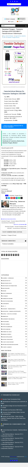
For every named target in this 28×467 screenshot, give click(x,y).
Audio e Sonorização (7, 293)
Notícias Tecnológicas (8, 339)
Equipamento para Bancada (8, 319)
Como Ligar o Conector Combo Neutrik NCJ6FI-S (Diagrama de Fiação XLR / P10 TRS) (16, 361)
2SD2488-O (6, 160)
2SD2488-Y (6, 164)
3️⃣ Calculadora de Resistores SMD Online (11, 410)
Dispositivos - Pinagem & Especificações (12, 311)
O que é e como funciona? (8, 342)
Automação (5, 296)
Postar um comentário (8, 244)
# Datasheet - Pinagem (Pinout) (15, 195)
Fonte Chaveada (6, 324)
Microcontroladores (7, 337)
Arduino (4, 291)
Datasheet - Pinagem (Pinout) (13, 37)
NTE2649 (3, 176)
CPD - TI (4, 306)
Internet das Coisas (7, 332)
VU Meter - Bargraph (7, 347)
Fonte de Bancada (6, 329)
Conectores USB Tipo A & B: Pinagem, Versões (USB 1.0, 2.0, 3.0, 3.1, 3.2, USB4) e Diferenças (17, 373)
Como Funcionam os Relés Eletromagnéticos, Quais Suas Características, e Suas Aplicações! (17, 367)
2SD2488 (6, 166)
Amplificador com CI (7, 283)
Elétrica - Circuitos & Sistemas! (10, 314)
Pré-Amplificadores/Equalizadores (10, 344)
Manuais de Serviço (7, 334)
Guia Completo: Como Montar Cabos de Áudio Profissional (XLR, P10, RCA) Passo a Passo (17, 355)
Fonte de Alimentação (7, 327)
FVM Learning (13, 456)
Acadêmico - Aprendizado (8, 278)
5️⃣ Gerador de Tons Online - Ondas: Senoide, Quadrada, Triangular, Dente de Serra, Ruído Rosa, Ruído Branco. (13, 418)
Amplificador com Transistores (10, 286)
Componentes (6, 304)
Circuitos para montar (8, 301)
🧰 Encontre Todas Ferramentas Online (10, 399)
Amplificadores (6, 288)
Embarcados (5, 316)
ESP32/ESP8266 (6, 321)
